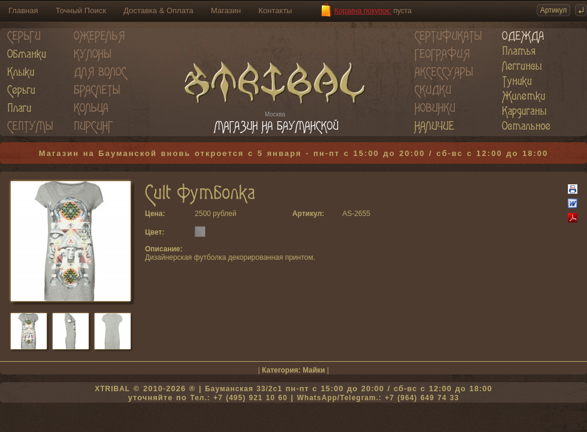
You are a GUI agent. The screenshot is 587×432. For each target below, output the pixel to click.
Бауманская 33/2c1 (243, 389)
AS (347, 213)
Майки (313, 370)
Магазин (226, 10)
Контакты (275, 10)
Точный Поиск (81, 10)
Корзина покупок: (362, 11)
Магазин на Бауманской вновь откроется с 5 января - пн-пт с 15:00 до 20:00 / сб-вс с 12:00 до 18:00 (294, 153)
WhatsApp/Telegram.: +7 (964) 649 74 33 (378, 398)
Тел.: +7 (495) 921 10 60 (238, 398)
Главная (23, 10)
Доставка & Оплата (158, 10)
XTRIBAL (112, 389)
